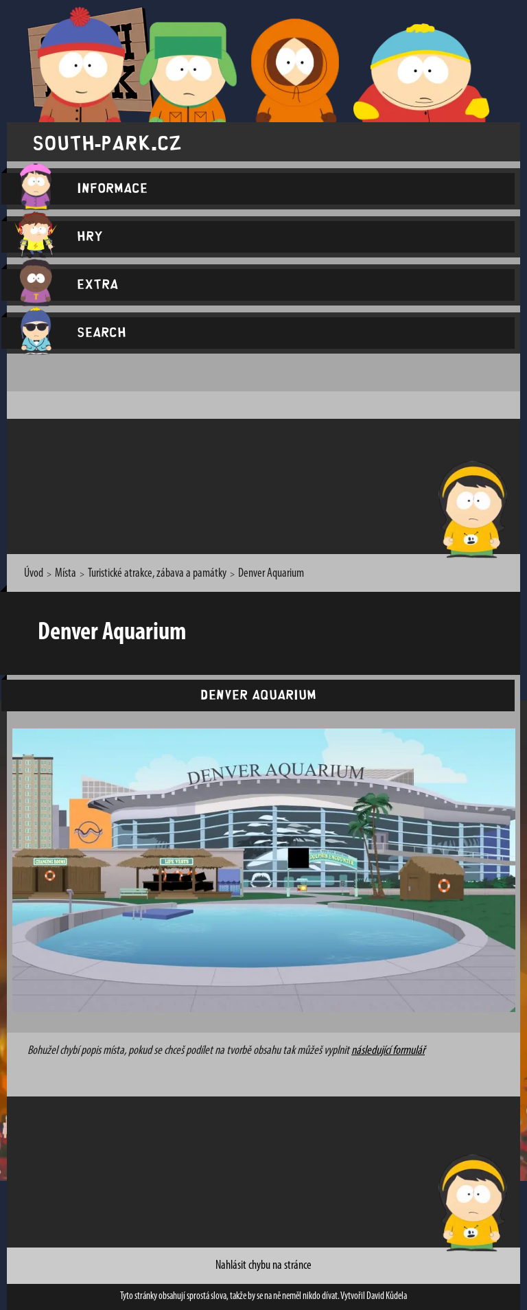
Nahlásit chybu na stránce (263, 1265)
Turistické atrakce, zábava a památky (157, 573)
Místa (65, 573)
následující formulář (388, 1050)
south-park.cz (107, 141)
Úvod (33, 573)
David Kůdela (386, 1296)
